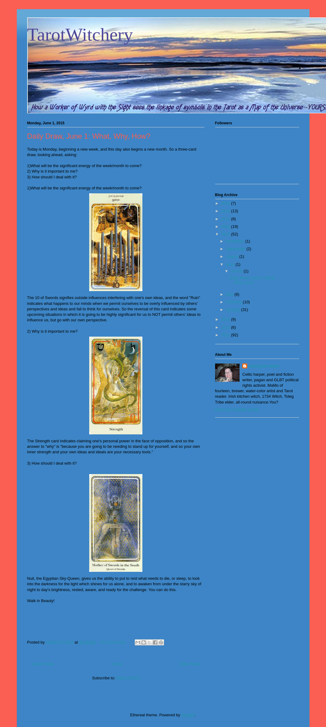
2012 (226, 335)
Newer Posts (43, 664)
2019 (226, 203)
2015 (226, 234)
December (235, 241)
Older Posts (189, 664)
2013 (226, 327)
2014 (226, 319)
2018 (226, 211)
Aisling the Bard (263, 366)
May (230, 294)
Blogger (188, 715)
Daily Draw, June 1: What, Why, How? (89, 136)
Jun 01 (237, 271)
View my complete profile (237, 409)
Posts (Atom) (127, 678)
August (232, 256)
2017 (226, 219)
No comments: (113, 642)
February (234, 302)
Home (116, 664)
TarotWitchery (80, 34)
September (236, 249)
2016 (226, 226)
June (231, 264)
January (233, 309)
